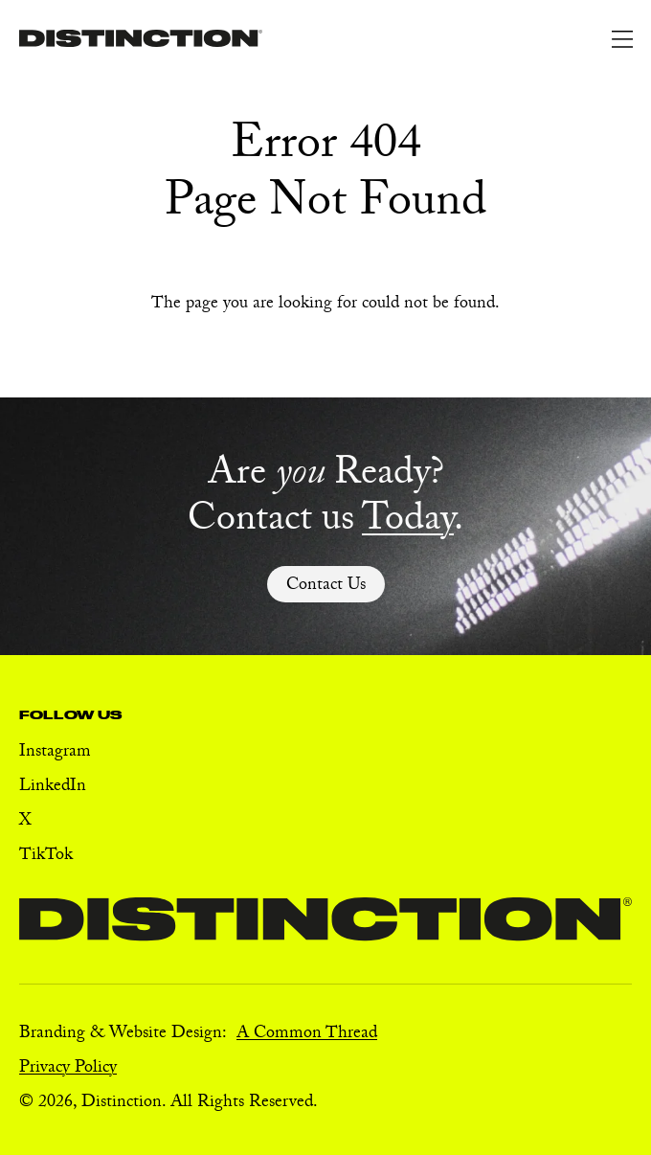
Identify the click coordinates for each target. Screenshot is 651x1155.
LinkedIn (52, 788)
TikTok (46, 857)
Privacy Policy (68, 1069)
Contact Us (326, 586)
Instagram (55, 753)
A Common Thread (306, 1035)
